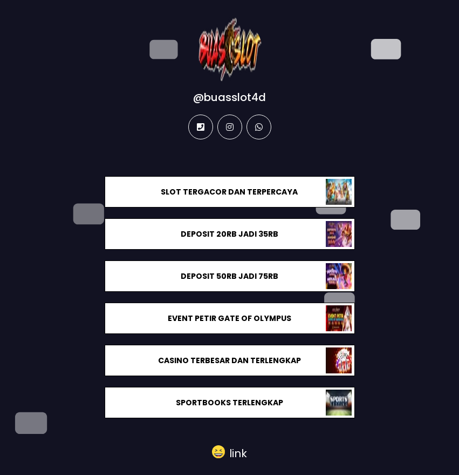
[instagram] (229, 127)
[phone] (200, 127)
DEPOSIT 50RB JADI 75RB (229, 276)
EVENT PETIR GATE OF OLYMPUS (229, 318)
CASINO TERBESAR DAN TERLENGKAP (229, 360)
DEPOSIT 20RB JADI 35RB (229, 234)
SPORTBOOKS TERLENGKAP (229, 402)
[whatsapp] (258, 127)
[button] (229, 452)
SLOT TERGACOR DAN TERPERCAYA (229, 191)
